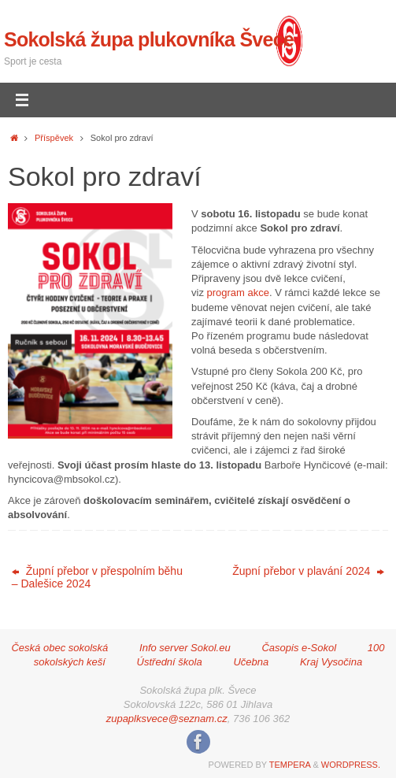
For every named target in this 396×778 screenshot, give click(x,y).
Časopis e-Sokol (298, 648)
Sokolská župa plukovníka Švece (149, 39)
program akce (238, 292)
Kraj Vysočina (331, 662)
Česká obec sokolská (59, 648)
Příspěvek (54, 138)
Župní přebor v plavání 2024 (308, 571)
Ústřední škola (169, 662)
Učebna (250, 662)
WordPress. (350, 764)
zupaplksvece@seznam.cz (167, 718)
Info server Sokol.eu (185, 648)
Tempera (290, 764)
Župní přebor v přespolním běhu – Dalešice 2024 (97, 577)
